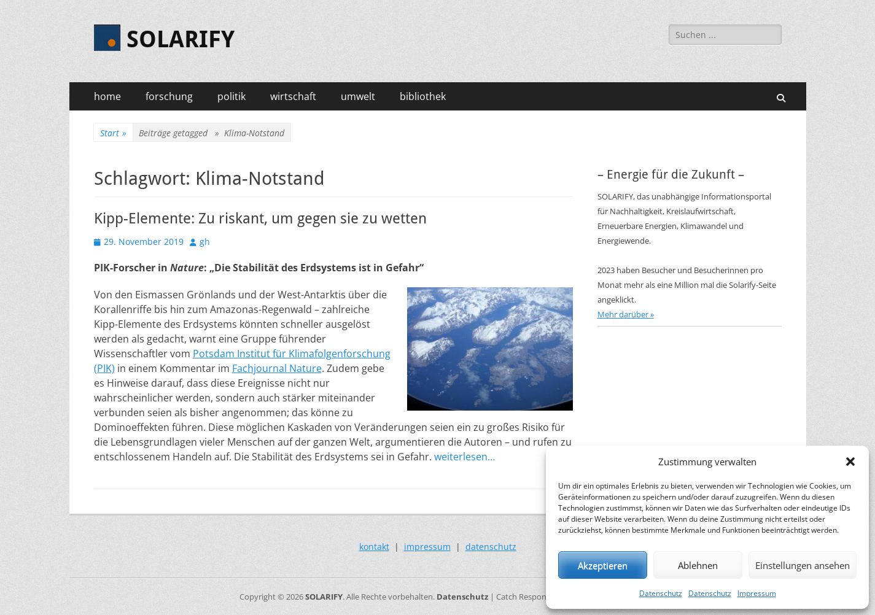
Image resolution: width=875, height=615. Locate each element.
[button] (850, 461)
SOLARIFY (180, 39)
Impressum (756, 593)
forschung (169, 96)
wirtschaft (293, 96)
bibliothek (423, 96)
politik (231, 96)
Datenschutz (660, 593)
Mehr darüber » (625, 314)
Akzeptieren (603, 565)
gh (205, 241)
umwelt (358, 96)
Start (113, 132)
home (107, 96)
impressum (427, 546)
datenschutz (490, 546)
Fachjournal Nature (277, 368)
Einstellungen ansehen (802, 565)
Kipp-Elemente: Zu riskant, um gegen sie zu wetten (260, 218)
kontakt (374, 546)
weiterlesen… (464, 456)
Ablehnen (698, 565)
